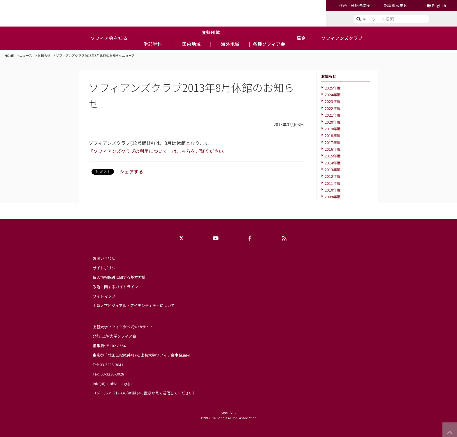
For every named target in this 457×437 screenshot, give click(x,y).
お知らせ (44, 55)
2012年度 (333, 176)
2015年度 (333, 156)
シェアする (131, 171)
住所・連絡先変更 (355, 5)
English (439, 5)
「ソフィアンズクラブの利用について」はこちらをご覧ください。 (158, 151)
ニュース (26, 55)
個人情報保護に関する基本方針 (119, 277)
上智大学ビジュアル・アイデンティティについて (134, 305)
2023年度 (333, 101)
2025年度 (333, 88)
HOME (9, 55)
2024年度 (333, 94)
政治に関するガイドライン (115, 286)
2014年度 (333, 163)
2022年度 (333, 108)
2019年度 (333, 128)
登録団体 (211, 32)
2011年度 (333, 183)
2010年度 (333, 190)
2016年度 (333, 149)
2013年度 (333, 169)
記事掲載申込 (395, 5)
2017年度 (333, 142)
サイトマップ (104, 296)
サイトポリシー (106, 268)
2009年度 (333, 196)
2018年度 (333, 135)
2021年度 (333, 115)
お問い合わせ (104, 258)
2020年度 (333, 122)
